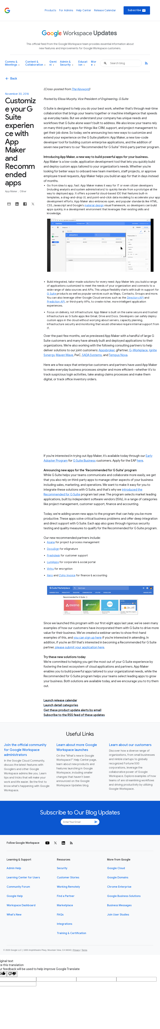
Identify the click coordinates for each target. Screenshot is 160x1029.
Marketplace (65, 905)
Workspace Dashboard (21, 905)
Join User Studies (118, 914)
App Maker (11, 191)
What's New (14, 914)
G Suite (51, 293)
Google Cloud (116, 868)
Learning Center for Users (23, 877)
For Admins (66, 10)
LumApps (53, 562)
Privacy (76, 950)
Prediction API (56, 301)
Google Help (15, 896)
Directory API (135, 297)
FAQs (60, 914)
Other (23, 191)
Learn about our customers (130, 745)
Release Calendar (105, 10)
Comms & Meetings (12, 63)
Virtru (50, 569)
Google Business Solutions (124, 896)
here (140, 460)
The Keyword (80, 89)
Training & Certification (71, 933)
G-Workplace (138, 350)
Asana (51, 542)
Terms (84, 950)
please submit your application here (79, 647)
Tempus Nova (118, 355)
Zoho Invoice (67, 575)
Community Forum (18, 886)
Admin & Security (66, 63)
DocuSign (53, 549)
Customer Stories (68, 877)
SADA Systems (92, 355)
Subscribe (137, 10)
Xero (50, 575)
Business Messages (119, 905)
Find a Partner (66, 896)
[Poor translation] (12, 974)
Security (62, 868)
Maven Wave (64, 355)
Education (82, 63)
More (93, 63)
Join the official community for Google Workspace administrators (25, 750)
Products (50, 10)
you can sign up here (88, 637)
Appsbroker (107, 350)
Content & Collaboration (35, 63)
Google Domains (117, 877)
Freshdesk (53, 555)
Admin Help (14, 868)
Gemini (53, 63)
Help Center (83, 10)
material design (94, 205)
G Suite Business (84, 460)
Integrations (64, 924)
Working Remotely (68, 886)
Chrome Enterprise (119, 886)
